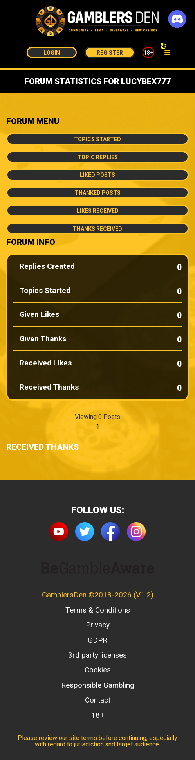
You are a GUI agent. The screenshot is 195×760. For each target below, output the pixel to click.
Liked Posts (97, 175)
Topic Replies (98, 157)
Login (51, 53)
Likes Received (98, 211)
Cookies (98, 669)
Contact (97, 699)
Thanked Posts (98, 193)
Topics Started (97, 139)
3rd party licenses (97, 654)
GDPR (97, 640)
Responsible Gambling (97, 685)
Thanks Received (97, 229)
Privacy (98, 624)
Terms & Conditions (97, 609)
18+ (148, 53)
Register (110, 53)
